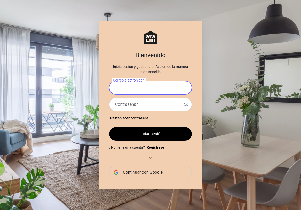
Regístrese (155, 147)
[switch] (186, 104)
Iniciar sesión (150, 133)
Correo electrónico (128, 80)
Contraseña (126, 104)
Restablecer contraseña (129, 118)
